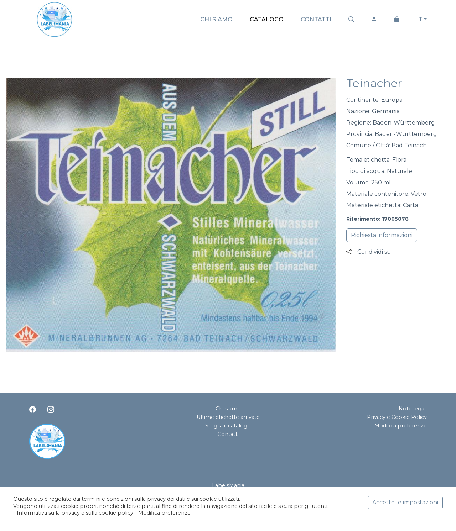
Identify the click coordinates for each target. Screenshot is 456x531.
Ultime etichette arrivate (228, 417)
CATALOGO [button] (267, 19)
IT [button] (420, 19)
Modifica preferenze (400, 425)
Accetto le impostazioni (405, 502)
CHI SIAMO (216, 19)
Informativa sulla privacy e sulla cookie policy (75, 513)
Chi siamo (228, 408)
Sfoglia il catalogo (228, 425)
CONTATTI (316, 19)
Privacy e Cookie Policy (397, 417)
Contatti (228, 434)
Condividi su (368, 251)
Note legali (413, 408)
